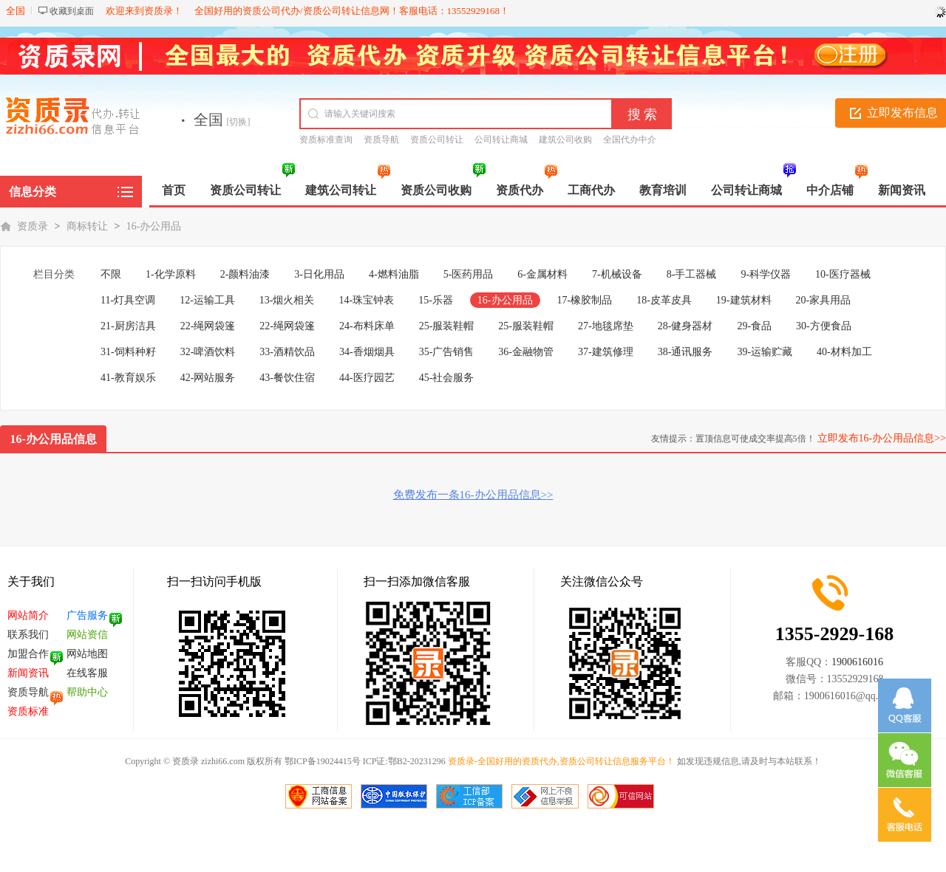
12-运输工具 (207, 300)
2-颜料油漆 (245, 274)
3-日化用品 (319, 274)
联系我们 (28, 634)
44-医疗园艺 (367, 377)
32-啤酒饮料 (208, 351)
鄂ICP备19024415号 (323, 761)
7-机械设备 (617, 274)
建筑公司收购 (565, 139)
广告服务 (87, 615)
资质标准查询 (326, 139)
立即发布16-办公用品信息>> (881, 438)
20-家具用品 (823, 300)
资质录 (32, 226)
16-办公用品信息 (53, 439)
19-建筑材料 (744, 300)
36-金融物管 (526, 351)
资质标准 (28, 711)
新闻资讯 (28, 673)
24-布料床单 (367, 326)
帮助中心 (87, 692)
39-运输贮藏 (764, 351)
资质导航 (381, 139)
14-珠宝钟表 (367, 300)
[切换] (239, 122)
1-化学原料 (171, 274)
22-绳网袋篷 (208, 326)
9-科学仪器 (766, 274)
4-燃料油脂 (394, 274)
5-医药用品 (468, 274)
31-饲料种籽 (128, 351)
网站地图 (87, 653)
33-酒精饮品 (287, 351)
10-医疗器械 (843, 274)
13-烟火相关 (287, 300)
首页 (174, 190)
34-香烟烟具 (367, 351)
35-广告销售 (446, 351)
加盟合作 (28, 653)
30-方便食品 (823, 326)
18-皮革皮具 (664, 300)
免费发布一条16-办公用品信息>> (473, 495)
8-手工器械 (692, 274)
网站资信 (87, 634)
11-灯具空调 (128, 300)
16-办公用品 (154, 226)
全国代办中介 (629, 139)
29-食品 (754, 326)
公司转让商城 (501, 139)
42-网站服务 (208, 377)
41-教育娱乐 (128, 377)
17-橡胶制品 (585, 300)
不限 (111, 274)
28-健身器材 (685, 326)
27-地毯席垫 (605, 326)
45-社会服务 (446, 377)
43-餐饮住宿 (287, 377)
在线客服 (87, 673)
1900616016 (857, 661)
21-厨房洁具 (128, 326)
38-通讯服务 (685, 351)
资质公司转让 (436, 139)
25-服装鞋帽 (446, 326)
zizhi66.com (222, 761)
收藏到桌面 (72, 11)
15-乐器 (435, 300)
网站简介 (28, 615)
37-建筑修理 (605, 351)
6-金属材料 (542, 274)
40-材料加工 (844, 351)
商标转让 (87, 226)
